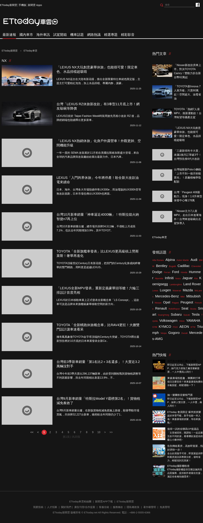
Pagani (175, 302)
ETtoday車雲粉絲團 (197, 5)
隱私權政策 (133, 507)
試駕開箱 (60, 34)
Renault (161, 308)
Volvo (182, 321)
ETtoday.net (90, 512)
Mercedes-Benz (167, 296)
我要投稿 (38, 507)
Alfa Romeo (158, 260)
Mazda (188, 290)
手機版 (22, 5)
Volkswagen (168, 320)
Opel (166, 302)
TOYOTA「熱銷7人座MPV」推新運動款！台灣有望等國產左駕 (187, 113)
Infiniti (169, 278)
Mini (183, 296)
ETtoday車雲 (34, 22)
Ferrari (167, 272)
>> (111, 432)
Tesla (196, 314)
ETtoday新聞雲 (8, 5)
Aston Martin (183, 260)
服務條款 (118, 507)
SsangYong (163, 315)
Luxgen (165, 290)
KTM (193, 327)
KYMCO (165, 326)
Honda (184, 272)
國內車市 (26, 34)
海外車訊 (43, 34)
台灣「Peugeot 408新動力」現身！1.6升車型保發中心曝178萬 (188, 196)
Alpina (170, 260)
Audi (194, 260)
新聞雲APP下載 (104, 501)
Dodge (157, 272)
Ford (175, 272)
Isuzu (178, 278)
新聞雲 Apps (35, 5)
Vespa (164, 333)
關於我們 (66, 507)
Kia (196, 278)
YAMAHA (193, 320)
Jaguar (187, 278)
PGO (175, 327)
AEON (184, 326)
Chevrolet (196, 266)
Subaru (176, 314)
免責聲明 (165, 507)
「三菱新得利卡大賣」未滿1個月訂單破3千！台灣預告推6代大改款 (187, 154)
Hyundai (159, 278)
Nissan (158, 302)
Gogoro (174, 333)
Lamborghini (176, 284)
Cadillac (183, 266)
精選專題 (111, 34)
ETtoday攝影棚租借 (178, 465)
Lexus (155, 290)
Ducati (184, 333)
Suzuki (186, 315)
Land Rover (192, 284)
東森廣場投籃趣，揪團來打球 (183, 378)
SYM (154, 327)
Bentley (161, 266)
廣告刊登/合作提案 (84, 507)
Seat (184, 308)
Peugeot (187, 302)
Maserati (177, 290)
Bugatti (172, 266)
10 (98, 432)
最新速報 (9, 34)
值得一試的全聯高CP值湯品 (183, 428)
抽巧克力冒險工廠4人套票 (182, 361)
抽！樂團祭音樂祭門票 (180, 394)
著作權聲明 (149, 507)
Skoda (193, 309)
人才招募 (52, 507)
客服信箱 (104, 507)
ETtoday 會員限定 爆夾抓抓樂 (184, 412)
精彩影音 (127, 34)
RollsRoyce (174, 309)
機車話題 (77, 34)
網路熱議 (94, 34)
